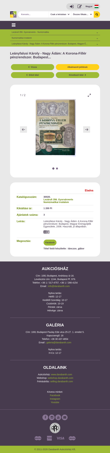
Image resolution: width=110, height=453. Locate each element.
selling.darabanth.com (61, 381)
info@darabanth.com (59, 286)
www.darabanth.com (61, 374)
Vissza (32, 67)
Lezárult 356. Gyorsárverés (58, 199)
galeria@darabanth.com (59, 342)
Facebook (50, 242)
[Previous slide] (23, 129)
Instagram (55, 398)
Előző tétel (32, 75)
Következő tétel (77, 75)
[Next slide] (86, 129)
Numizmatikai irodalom (56, 202)
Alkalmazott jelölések (77, 67)
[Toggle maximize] (89, 95)
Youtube (55, 402)
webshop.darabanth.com (60, 378)
